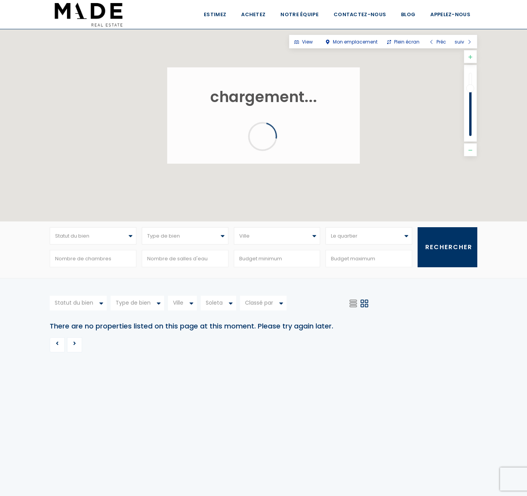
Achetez (253, 14)
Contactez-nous (360, 14)
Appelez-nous (450, 14)
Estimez (215, 14)
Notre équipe (299, 14)
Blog (408, 14)
